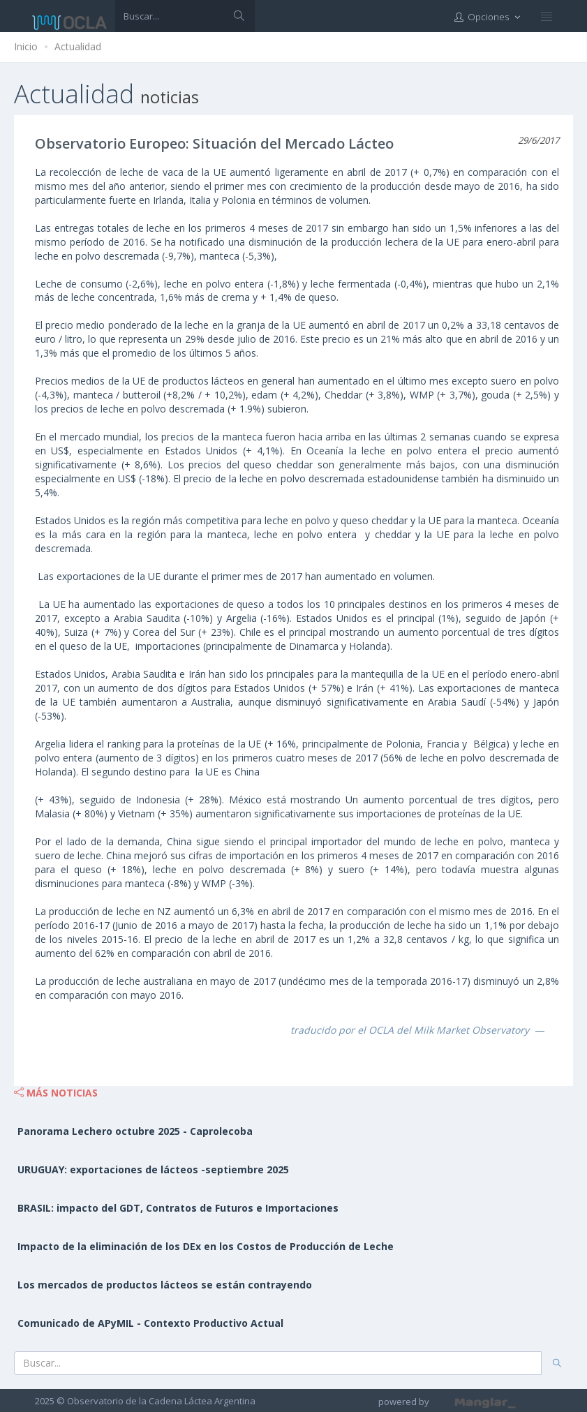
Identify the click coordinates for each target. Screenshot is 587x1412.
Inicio (26, 46)
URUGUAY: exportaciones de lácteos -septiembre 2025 (153, 1169)
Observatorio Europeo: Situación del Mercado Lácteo (214, 143)
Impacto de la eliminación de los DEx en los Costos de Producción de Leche (205, 1246)
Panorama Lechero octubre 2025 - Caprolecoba (135, 1131)
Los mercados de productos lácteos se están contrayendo (164, 1284)
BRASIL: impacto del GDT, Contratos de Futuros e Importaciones (178, 1207)
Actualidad (77, 46)
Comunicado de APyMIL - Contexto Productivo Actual (150, 1323)
